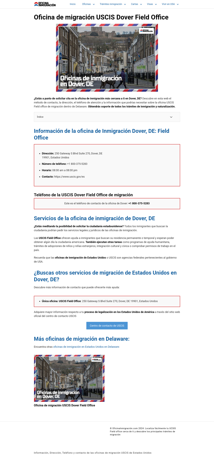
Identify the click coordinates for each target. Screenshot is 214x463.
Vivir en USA (168, 4)
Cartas (134, 4)
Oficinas (86, 4)
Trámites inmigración (111, 4)
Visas (150, 4)
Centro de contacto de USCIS (107, 325)
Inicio (72, 4)
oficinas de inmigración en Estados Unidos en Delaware (86, 346)
